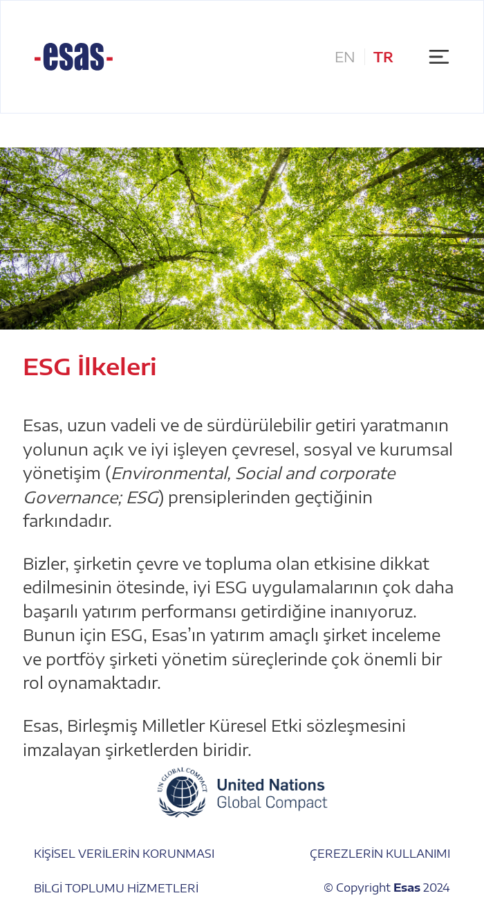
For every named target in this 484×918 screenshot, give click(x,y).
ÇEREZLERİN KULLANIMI (380, 853)
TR (383, 56)
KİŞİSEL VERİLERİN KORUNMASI (124, 853)
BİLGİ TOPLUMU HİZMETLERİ (116, 887)
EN (345, 56)
